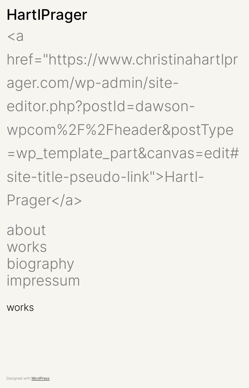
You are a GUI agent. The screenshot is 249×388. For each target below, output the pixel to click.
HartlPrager (46, 14)
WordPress (40, 378)
